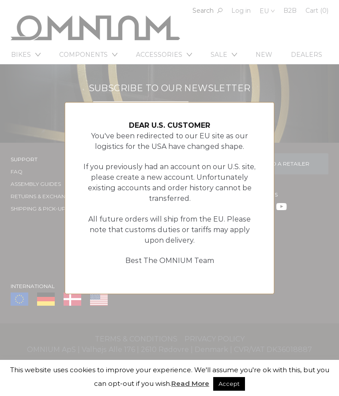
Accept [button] (229, 383)
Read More (190, 383)
